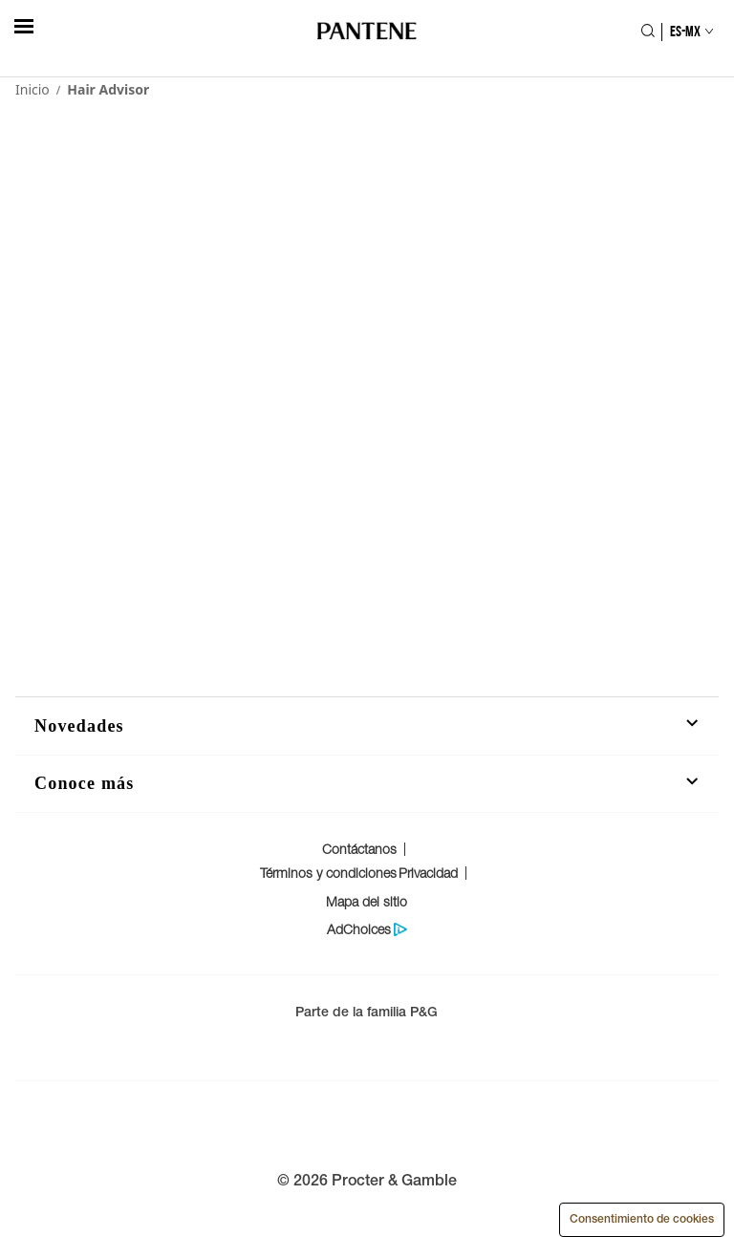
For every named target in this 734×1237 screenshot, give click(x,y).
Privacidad (428, 872)
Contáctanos (359, 849)
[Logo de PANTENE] (367, 32)
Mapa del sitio (366, 901)
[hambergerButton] (23, 26)
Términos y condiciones (328, 872)
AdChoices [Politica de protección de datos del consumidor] (359, 929)
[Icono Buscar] (647, 32)
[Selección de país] (683, 31)
